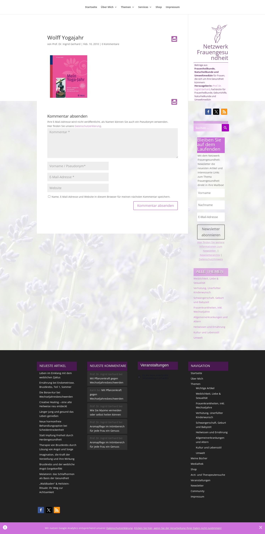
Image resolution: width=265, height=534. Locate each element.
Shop (159, 7)
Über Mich (107, 7)
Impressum (173, 7)
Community (197, 491)
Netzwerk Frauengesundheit (212, 42)
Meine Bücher (199, 458)
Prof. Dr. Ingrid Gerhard (66, 44)
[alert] (158, 377)
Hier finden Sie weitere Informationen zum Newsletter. (210, 247)
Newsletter (197, 485)
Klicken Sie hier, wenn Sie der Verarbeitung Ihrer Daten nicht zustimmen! (178, 528)
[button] (208, 112)
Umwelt (198, 337)
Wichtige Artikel (205, 388)
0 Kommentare (110, 44)
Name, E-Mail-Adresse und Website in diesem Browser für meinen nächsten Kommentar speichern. (111, 196)
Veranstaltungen (200, 480)
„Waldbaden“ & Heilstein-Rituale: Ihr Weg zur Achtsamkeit (54, 488)
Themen (126, 7)
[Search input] (208, 128)
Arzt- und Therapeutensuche (208, 474)
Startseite (91, 7)
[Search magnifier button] (225, 127)
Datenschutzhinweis (211, 259)
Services (143, 7)
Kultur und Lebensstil (206, 332)
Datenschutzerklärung (88, 126)
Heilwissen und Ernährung (209, 327)
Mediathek (197, 463)
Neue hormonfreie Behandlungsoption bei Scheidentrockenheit (53, 426)
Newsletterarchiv (210, 255)
